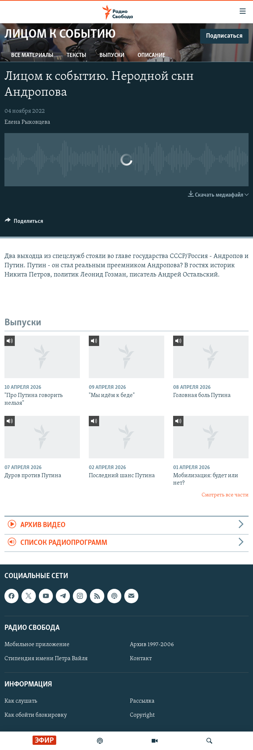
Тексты (76, 55)
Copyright (142, 715)
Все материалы (32, 55)
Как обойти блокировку (35, 715)
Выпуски (111, 55)
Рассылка (142, 701)
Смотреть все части (225, 495)
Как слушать (20, 701)
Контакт (141, 659)
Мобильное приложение (37, 645)
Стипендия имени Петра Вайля (46, 659)
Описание (151, 55)
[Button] (24, 223)
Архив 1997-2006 (152, 645)
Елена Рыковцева (27, 122)
